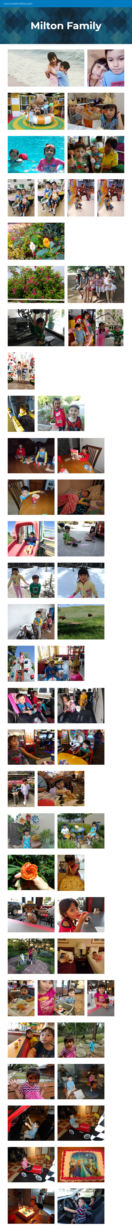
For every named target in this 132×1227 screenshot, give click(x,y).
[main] (66, 26)
